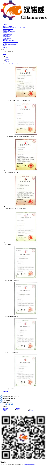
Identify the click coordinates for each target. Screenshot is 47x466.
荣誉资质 (14, 27)
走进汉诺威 (5, 27)
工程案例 (23, 27)
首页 (12, 63)
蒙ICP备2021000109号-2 (29, 464)
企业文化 (10, 27)
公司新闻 (31, 410)
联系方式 (5, 47)
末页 (7, 391)
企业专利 (5, 54)
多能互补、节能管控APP (12, 42)
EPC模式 (9, 44)
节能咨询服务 (14, 44)
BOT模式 (5, 44)
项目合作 (19, 27)
